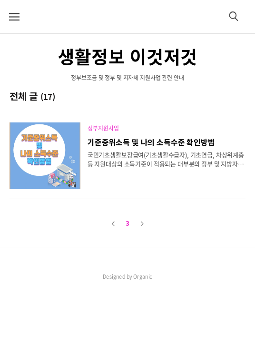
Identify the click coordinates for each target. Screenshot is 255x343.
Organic (142, 276)
